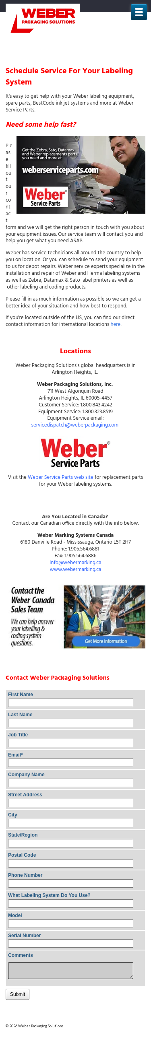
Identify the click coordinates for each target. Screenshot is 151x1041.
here (116, 324)
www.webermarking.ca (75, 569)
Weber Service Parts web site (60, 477)
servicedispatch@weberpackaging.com (75, 425)
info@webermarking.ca (75, 563)
